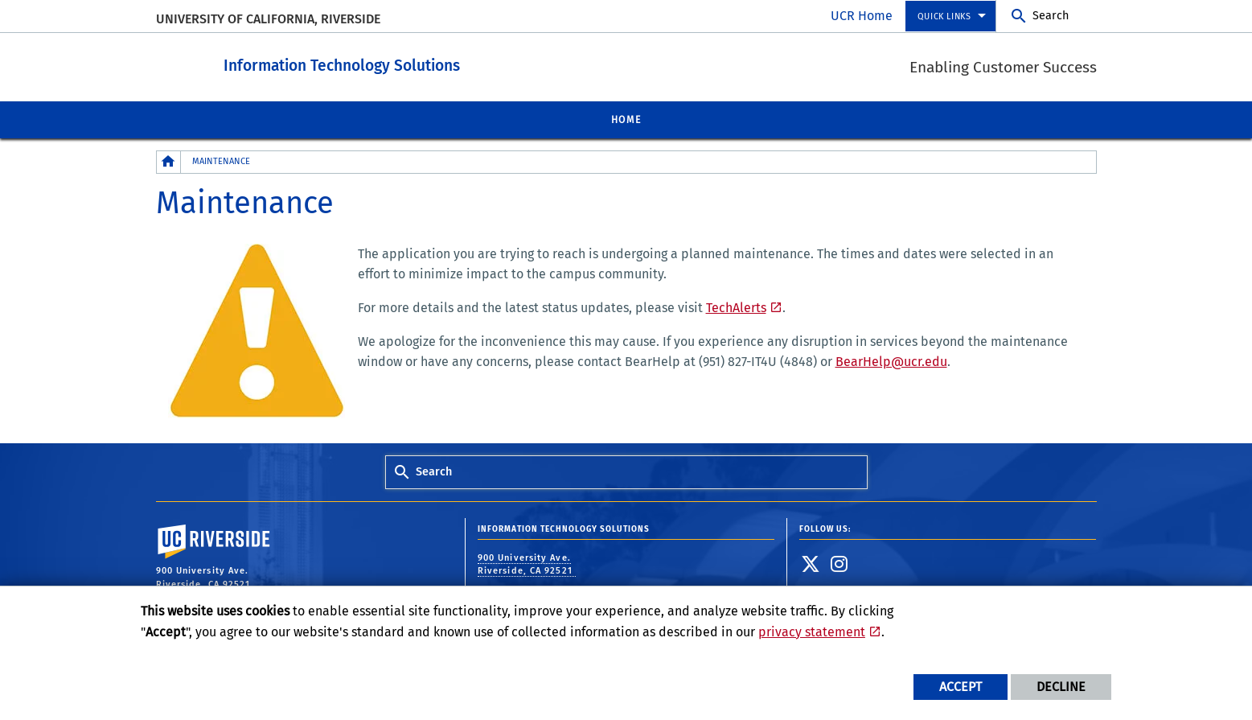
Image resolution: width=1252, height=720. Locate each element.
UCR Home (862, 15)
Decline (1061, 686)
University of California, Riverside (268, 19)
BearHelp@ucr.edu (891, 360)
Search (1050, 16)
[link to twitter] (811, 563)
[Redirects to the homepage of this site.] (169, 161)
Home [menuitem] (626, 119)
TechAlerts (736, 307)
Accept (960, 686)
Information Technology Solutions (431, 63)
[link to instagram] (839, 563)
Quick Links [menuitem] (944, 16)
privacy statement (811, 632)
